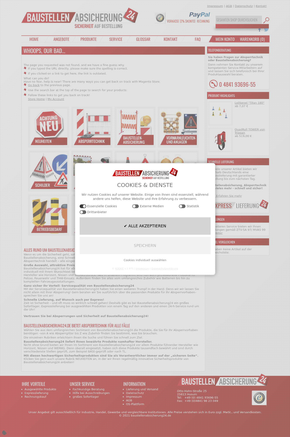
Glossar (143, 39)
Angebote (61, 39)
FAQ (198, 39)
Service (115, 39)
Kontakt (261, 6)
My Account (56, 99)
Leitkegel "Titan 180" (249, 102)
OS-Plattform (135, 404)
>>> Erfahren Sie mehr (225, 196)
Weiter (218, 233)
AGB (229, 6)
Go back (34, 85)
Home (34, 39)
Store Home (36, 99)
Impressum (215, 6)
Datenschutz (244, 6)
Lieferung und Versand (142, 389)
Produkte (89, 39)
